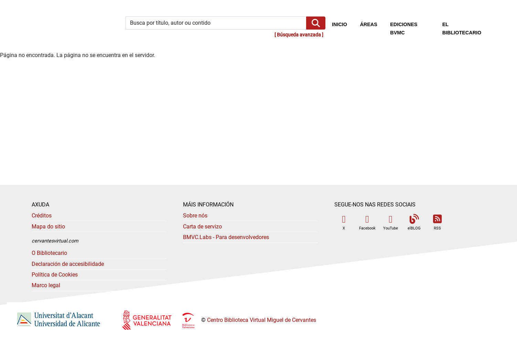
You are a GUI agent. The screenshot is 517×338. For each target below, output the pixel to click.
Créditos (42, 215)
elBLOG (414, 222)
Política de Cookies (55, 274)
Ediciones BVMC (403, 28)
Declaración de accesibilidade (68, 264)
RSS (437, 222)
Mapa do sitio (48, 226)
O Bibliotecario (49, 253)
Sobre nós (195, 215)
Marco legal (46, 285)
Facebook (367, 222)
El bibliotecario (462, 28)
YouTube (390, 222)
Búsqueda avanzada (299, 35)
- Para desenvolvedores (226, 237)
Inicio (343, 23)
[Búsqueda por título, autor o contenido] (216, 23)
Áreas (368, 24)
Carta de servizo (202, 226)
